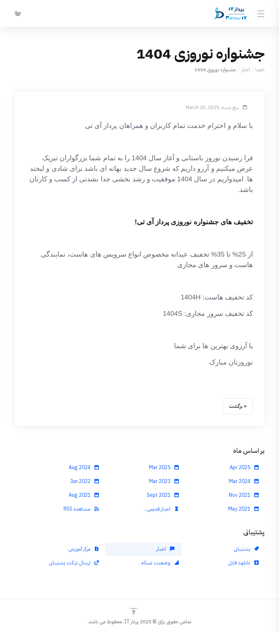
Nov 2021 (244, 495)
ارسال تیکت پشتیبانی (74, 563)
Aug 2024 (84, 467)
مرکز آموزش (83, 549)
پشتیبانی (246, 549)
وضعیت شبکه (160, 563)
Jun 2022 (84, 481)
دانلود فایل (243, 563)
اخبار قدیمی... (161, 509)
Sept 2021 (163, 495)
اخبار (246, 69)
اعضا (259, 69)
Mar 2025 (164, 467)
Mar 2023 (164, 481)
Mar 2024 (244, 481)
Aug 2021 (84, 495)
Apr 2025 (244, 467)
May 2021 (243, 509)
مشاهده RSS (81, 509)
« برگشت (238, 406)
